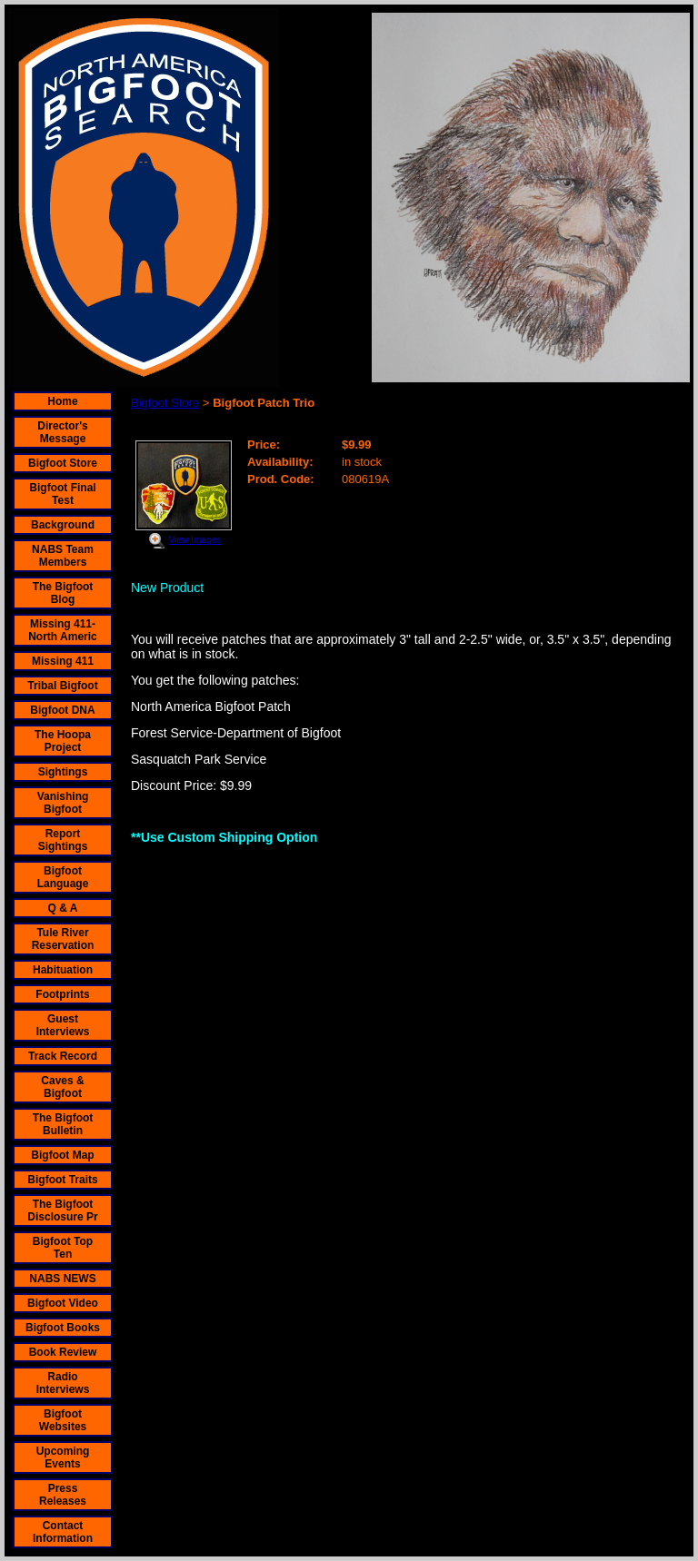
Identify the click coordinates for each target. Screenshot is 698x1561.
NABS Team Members (63, 555)
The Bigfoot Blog (63, 593)
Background (63, 525)
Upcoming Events (63, 1457)
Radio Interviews (63, 1383)
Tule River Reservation (63, 939)
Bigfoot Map (62, 1155)
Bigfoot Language (63, 877)
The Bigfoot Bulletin (63, 1124)
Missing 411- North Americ (62, 630)
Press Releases (62, 1494)
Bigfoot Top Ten (63, 1247)
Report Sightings (63, 840)
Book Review (63, 1352)
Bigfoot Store (62, 463)
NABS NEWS (62, 1278)
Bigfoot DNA (62, 710)
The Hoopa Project (63, 741)
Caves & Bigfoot (62, 1087)
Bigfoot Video (62, 1303)
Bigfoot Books (62, 1327)
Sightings (63, 772)
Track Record (62, 1056)
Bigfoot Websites (62, 1420)
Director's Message (62, 432)
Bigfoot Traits (62, 1179)
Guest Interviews (63, 1025)
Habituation (63, 969)
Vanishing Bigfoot (63, 802)
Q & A (63, 908)
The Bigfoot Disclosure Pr (62, 1210)
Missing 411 (63, 661)
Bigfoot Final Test (62, 494)
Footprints (62, 994)
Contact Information (63, 1532)
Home (62, 401)
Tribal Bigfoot (62, 685)
